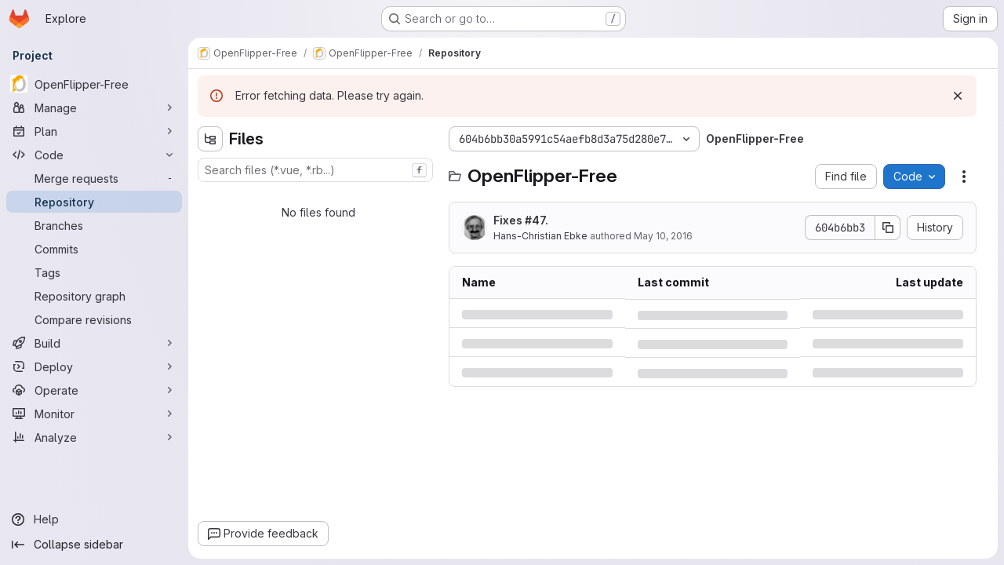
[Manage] (94, 107)
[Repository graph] (94, 296)
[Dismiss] (957, 95)
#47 (535, 220)
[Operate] (94, 390)
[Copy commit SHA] (887, 227)
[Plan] (94, 131)
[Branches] (94, 225)
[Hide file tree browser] (210, 138)
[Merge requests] (94, 178)
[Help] (94, 519)
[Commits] (94, 249)
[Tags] (94, 272)
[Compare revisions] (94, 319)
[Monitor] (94, 414)
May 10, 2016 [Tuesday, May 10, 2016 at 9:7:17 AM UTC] (663, 236)
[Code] (94, 155)
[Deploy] (94, 366)
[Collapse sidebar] (94, 545)
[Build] (94, 343)
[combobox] (315, 170)
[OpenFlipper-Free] (94, 84)
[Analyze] (94, 437)
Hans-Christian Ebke (540, 236)
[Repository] (94, 202)
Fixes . (520, 220)
